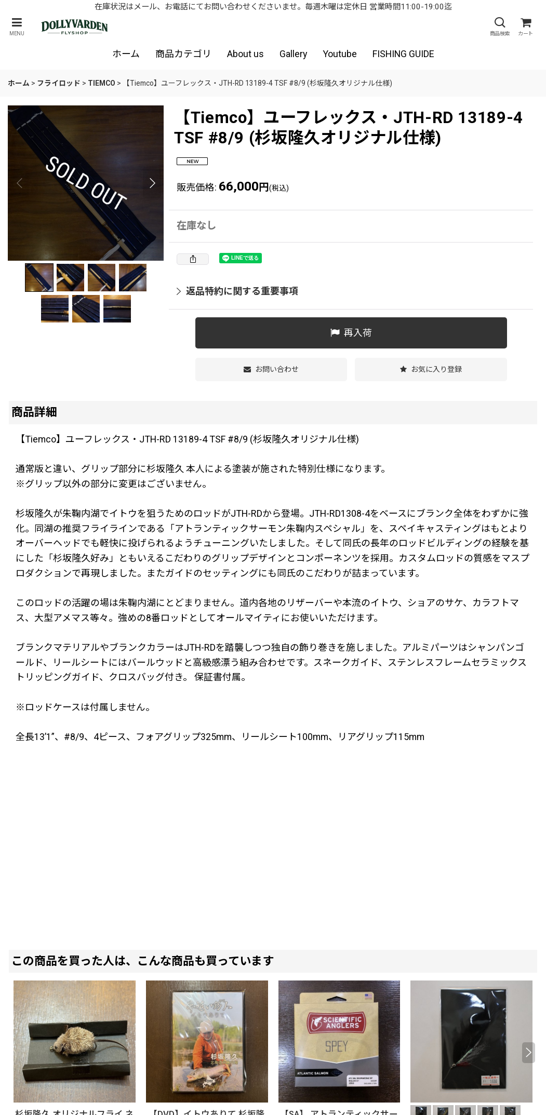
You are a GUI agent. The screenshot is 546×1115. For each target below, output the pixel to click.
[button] (16, 27)
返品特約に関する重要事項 (237, 291)
